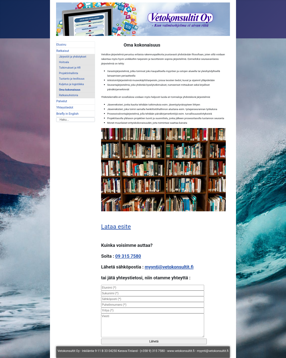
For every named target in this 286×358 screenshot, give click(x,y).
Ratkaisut (62, 51)
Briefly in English (67, 114)
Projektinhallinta (68, 73)
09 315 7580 (128, 256)
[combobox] (75, 120)
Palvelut (61, 101)
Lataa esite (116, 226)
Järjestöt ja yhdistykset (72, 56)
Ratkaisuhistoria (68, 95)
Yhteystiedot (64, 107)
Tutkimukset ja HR (69, 67)
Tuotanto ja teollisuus (71, 78)
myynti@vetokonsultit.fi (169, 267)
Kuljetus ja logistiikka (71, 84)
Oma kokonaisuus (69, 89)
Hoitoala (64, 62)
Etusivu (61, 44)
